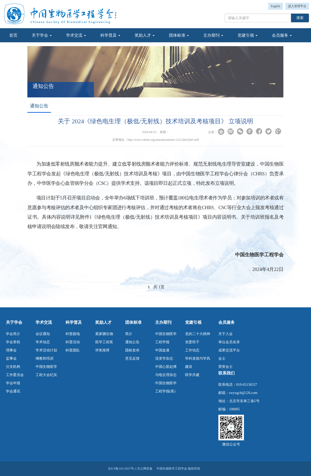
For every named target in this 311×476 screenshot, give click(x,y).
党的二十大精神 (197, 334)
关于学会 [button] (42, 35)
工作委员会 (15, 375)
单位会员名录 (229, 342)
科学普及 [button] (110, 35)
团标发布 (132, 350)
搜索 (300, 18)
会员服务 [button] (282, 35)
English (275, 6)
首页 (13, 35)
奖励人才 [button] (145, 35)
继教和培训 (44, 358)
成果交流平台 (229, 350)
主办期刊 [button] (213, 35)
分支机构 (13, 367)
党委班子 (192, 342)
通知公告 (132, 342)
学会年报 (13, 383)
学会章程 (13, 342)
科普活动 (73, 342)
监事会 (11, 358)
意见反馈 (132, 358)
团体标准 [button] (179, 35)
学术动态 (43, 342)
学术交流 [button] (76, 35)
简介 (128, 334)
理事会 (11, 350)
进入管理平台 (297, 6)
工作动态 (192, 350)
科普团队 (73, 350)
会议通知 (43, 334)
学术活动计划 (46, 350)
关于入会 (225, 334)
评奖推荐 (102, 350)
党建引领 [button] (248, 35)
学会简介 (13, 334)
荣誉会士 (225, 367)
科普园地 (73, 334)
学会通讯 (13, 391)
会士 (222, 358)
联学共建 (192, 375)
